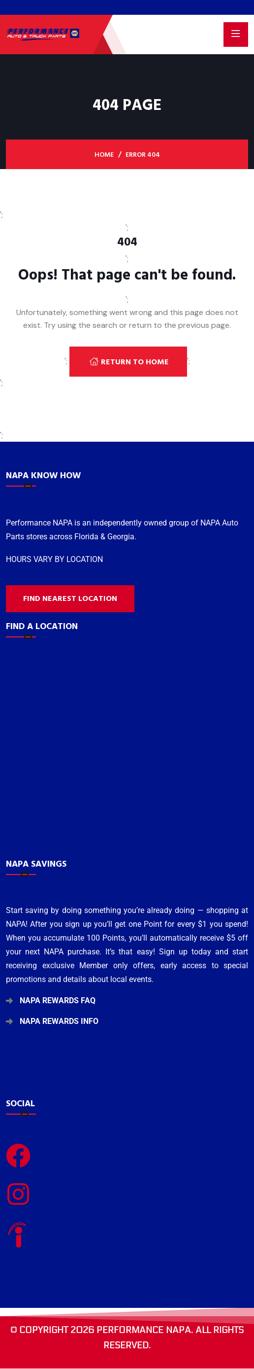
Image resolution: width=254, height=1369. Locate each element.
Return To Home (129, 361)
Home (104, 155)
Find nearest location (70, 598)
